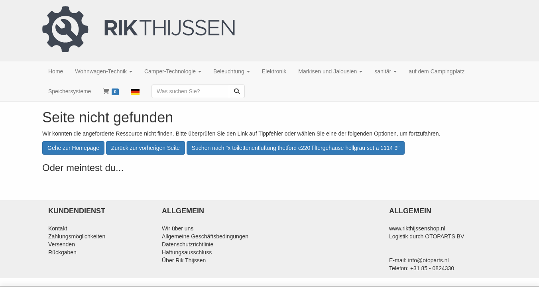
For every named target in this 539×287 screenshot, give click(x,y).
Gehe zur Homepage (73, 148)
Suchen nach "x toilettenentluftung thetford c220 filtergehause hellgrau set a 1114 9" (295, 148)
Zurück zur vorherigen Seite (145, 148)
